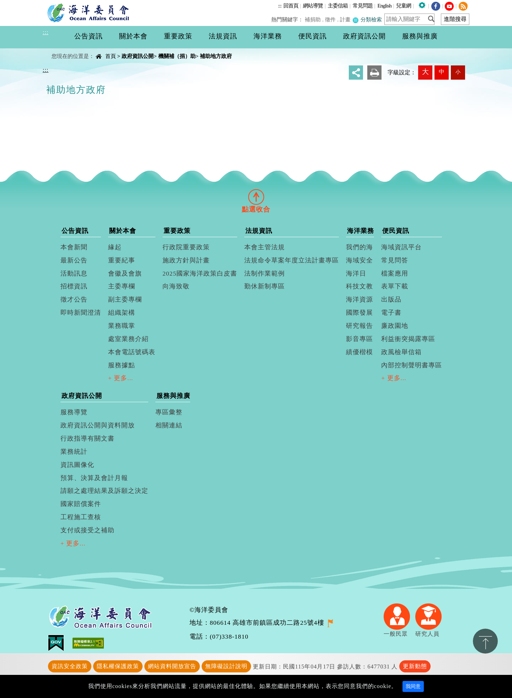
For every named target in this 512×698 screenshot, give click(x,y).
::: (280, 5)
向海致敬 (176, 286)
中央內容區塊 (61, 50)
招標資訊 (73, 286)
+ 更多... (120, 378)
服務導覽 (73, 412)
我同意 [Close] (413, 686)
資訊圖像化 (77, 464)
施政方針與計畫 (186, 260)
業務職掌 (121, 325)
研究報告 (359, 325)
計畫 (345, 19)
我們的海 (359, 247)
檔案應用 (394, 273)
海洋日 (356, 273)
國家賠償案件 (80, 503)
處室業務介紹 (128, 338)
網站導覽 (313, 5)
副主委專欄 (125, 299)
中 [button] (441, 72)
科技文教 (359, 286)
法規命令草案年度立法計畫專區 (291, 260)
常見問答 (394, 260)
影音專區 (359, 338)
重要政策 (177, 230)
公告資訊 (75, 230)
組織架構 (121, 312)
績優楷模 (359, 352)
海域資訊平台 (401, 247)
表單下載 (394, 286)
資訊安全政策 (70, 666)
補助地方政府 (216, 56)
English (384, 5)
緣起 (115, 247)
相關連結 (168, 425)
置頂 (485, 641)
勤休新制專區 (264, 286)
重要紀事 (121, 260)
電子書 (391, 312)
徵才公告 (73, 299)
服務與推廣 (173, 395)
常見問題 (363, 5)
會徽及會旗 (125, 273)
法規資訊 (258, 230)
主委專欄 (121, 286)
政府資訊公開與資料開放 (97, 425)
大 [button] (425, 71)
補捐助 (314, 19)
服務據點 (121, 365)
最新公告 (73, 260)
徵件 (331, 19)
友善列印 (374, 72)
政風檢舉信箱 (401, 352)
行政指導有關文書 (87, 438)
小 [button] (457, 72)
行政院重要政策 (186, 247)
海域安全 (359, 260)
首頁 (110, 56)
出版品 (391, 299)
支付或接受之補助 (87, 530)
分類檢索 (367, 19)
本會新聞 (73, 247)
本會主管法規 (264, 247)
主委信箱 (338, 5)
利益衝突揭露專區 (408, 338)
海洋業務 (360, 230)
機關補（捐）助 (177, 56)
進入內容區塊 (18, 4)
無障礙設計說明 (226, 666)
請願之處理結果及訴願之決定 (104, 490)
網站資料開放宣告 (172, 666)
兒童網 (403, 5)
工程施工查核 (80, 517)
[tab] (256, 196)
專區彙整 (168, 412)
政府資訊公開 (138, 56)
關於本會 (122, 230)
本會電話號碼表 (131, 352)
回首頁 (290, 5)
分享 (356, 72)
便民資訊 (395, 230)
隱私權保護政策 (118, 666)
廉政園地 (394, 325)
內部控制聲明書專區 (411, 365)
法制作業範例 (264, 273)
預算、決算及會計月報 (94, 477)
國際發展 (359, 312)
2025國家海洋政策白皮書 (199, 273)
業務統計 (73, 451)
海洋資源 (359, 299)
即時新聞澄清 (80, 312)
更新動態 (415, 666)
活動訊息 (73, 273)
